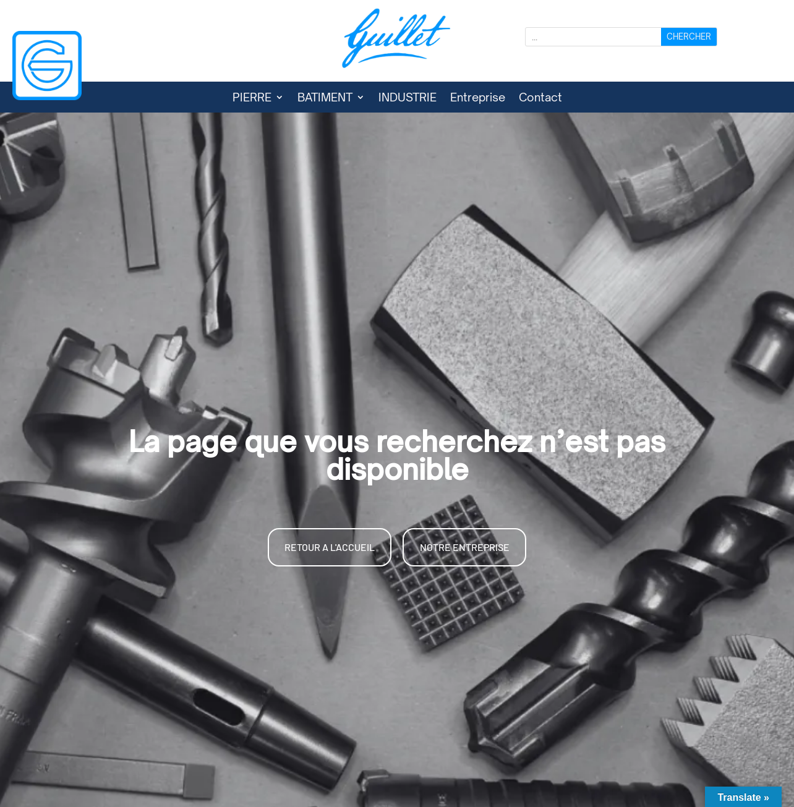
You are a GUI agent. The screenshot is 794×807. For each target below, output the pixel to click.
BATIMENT (324, 98)
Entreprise (477, 98)
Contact (540, 98)
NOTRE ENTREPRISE (465, 547)
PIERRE (252, 98)
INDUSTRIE (407, 98)
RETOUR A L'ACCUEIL (329, 547)
